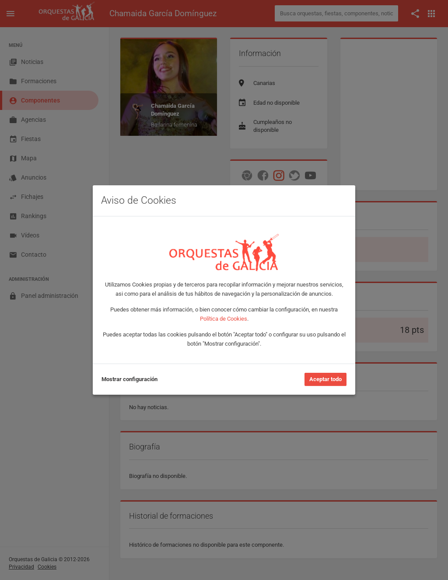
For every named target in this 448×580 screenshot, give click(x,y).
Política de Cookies (223, 318)
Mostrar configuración (130, 379)
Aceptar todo (325, 379)
